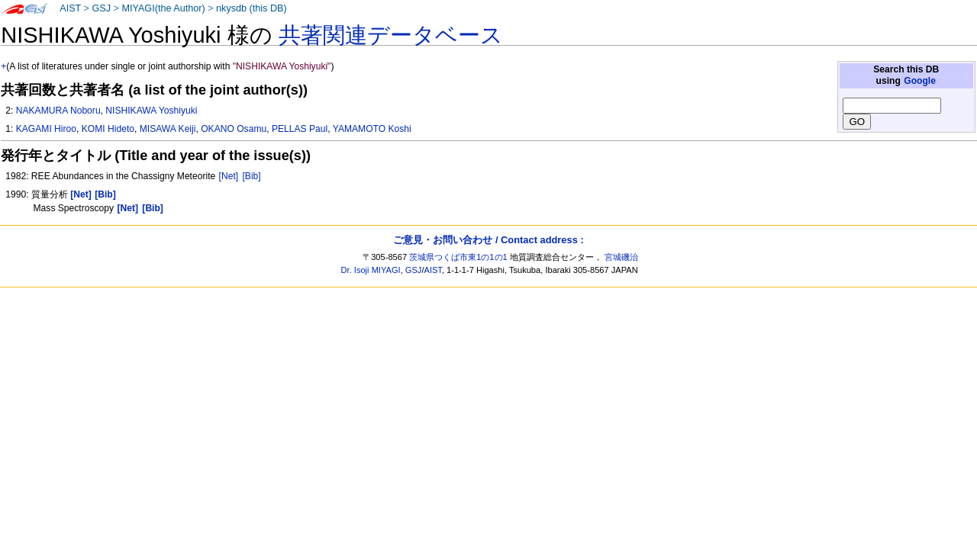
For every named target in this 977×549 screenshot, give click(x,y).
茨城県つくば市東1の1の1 (458, 257)
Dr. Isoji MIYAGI (371, 269)
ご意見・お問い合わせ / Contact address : (488, 240)
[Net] (229, 176)
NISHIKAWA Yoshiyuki (151, 110)
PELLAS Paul (299, 129)
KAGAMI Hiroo (46, 129)
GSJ (101, 8)
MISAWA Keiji (168, 129)
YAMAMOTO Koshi (372, 129)
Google (920, 80)
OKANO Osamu (233, 129)
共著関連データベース (391, 35)
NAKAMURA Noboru (58, 110)
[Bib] (252, 176)
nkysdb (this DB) (251, 8)
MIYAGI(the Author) (163, 8)
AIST (70, 8)
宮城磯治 (621, 257)
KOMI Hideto (108, 129)
